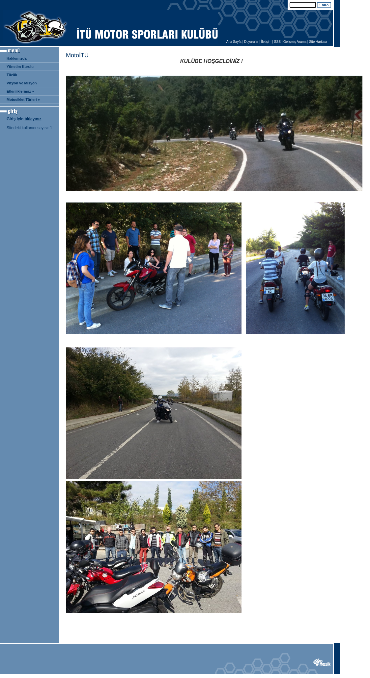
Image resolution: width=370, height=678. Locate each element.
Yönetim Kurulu (20, 67)
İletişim (266, 42)
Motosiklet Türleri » (23, 100)
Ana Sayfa (234, 42)
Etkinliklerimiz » (20, 91)
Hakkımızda (17, 58)
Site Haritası (318, 42)
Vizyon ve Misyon (22, 83)
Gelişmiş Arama (294, 42)
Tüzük (12, 75)
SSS (277, 42)
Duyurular (251, 42)
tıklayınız (33, 119)
